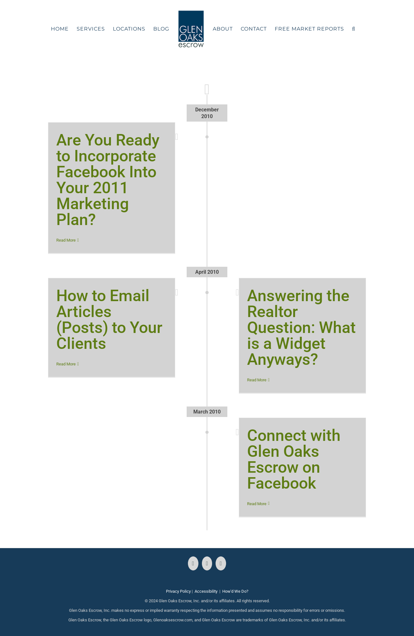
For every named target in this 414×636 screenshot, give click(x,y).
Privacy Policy (178, 591)
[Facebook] (193, 563)
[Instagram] (207, 563)
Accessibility (206, 591)
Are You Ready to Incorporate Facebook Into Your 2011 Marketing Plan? (107, 180)
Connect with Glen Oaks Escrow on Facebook (294, 459)
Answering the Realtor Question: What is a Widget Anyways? (301, 327)
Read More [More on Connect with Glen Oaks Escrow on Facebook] (256, 503)
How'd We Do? (235, 591)
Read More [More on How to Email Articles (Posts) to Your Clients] (66, 364)
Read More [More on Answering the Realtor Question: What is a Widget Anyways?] (256, 380)
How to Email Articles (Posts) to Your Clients (109, 319)
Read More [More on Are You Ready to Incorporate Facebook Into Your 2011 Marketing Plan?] (66, 240)
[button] (353, 29)
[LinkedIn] (221, 563)
